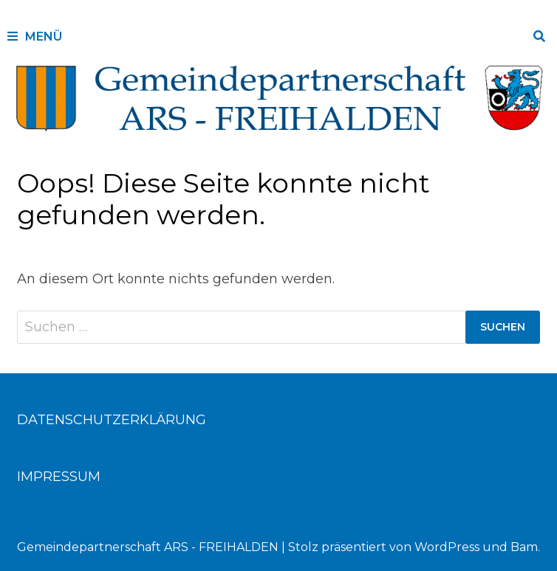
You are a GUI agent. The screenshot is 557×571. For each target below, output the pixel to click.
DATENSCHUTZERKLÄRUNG (111, 420)
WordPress (446, 547)
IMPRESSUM (58, 476)
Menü (34, 37)
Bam (524, 547)
